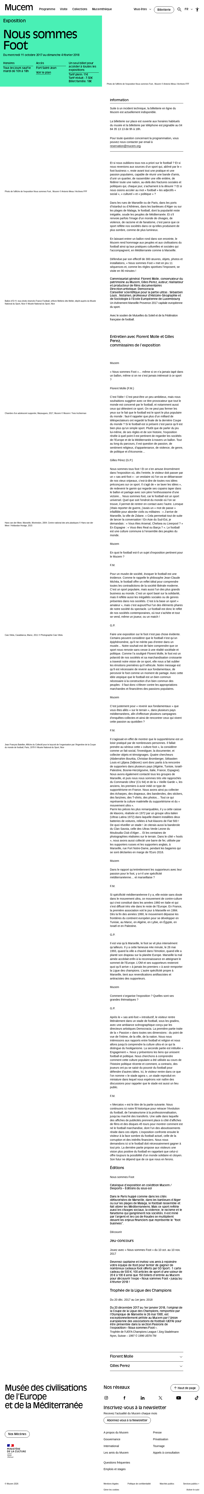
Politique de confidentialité (139, 1484)
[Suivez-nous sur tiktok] (196, 1397)
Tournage (159, 1446)
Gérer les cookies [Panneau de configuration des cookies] (111, 1490)
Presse (157, 1432)
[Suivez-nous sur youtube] (178, 1397)
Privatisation (160, 1439)
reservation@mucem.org (125, 146)
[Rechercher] (179, 10)
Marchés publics (167, 1484)
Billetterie (164, 10)
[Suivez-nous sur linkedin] (142, 1397)
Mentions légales (111, 1484)
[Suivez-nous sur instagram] (106, 1397)
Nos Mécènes (17, 1434)
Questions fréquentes (117, 1462)
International (111, 1446)
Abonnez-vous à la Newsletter (127, 1420)
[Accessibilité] (197, 9)
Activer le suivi (192, 1490)
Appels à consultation (166, 1452)
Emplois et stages (115, 1469)
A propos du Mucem (116, 1432)
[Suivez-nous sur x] (160, 1397)
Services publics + (191, 1484)
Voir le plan (43, 72)
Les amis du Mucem (116, 1452)
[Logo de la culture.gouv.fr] (17, 1451)
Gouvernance (112, 1439)
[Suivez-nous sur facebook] (124, 1397)
